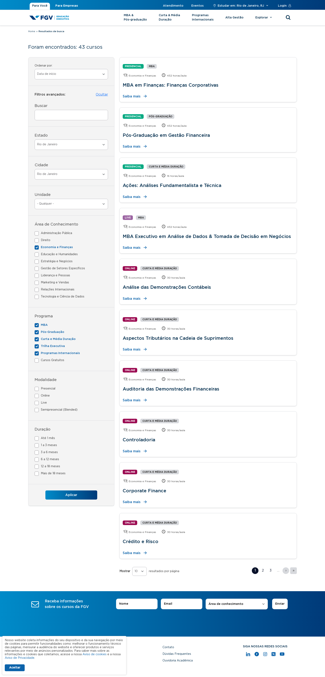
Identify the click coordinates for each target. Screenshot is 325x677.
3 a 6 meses (49, 452)
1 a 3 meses (49, 445)
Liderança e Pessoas (55, 275)
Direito (45, 240)
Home (31, 31)
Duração (42, 429)
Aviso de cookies (94, 654)
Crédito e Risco (140, 541)
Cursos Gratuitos (52, 360)
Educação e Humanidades (59, 254)
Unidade (43, 195)
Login (285, 5)
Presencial (48, 388)
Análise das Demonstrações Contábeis (167, 287)
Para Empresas (66, 5)
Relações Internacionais (57, 289)
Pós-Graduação (52, 332)
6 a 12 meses (50, 459)
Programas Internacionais (202, 17)
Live (44, 402)
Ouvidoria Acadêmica (177, 660)
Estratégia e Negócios (57, 261)
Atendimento (173, 5)
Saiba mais (132, 96)
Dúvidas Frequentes (176, 654)
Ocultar (102, 94)
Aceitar (14, 667)
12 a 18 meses (50, 466)
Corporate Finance (144, 491)
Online (45, 395)
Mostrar (124, 571)
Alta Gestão (234, 17)
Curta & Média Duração (169, 17)
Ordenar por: (43, 65)
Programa (44, 316)
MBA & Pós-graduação (135, 17)
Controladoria (139, 440)
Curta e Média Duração (58, 339)
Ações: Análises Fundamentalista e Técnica (172, 185)
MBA (44, 325)
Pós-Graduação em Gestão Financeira (166, 135)
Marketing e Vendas (55, 282)
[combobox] (237, 604)
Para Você (39, 5)
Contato (168, 647)
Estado (41, 135)
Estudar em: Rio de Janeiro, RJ (240, 5)
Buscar (41, 106)
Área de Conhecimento (56, 224)
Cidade (41, 165)
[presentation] (162, 621)
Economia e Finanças (57, 247)
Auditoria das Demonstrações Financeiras (171, 389)
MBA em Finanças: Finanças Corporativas (170, 85)
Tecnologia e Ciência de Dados (62, 296)
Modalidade (46, 380)
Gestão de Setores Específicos (63, 268)
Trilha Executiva (53, 346)
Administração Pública (56, 233)
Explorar (264, 17)
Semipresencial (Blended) (59, 409)
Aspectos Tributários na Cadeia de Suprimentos (178, 338)
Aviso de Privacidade (19, 657)
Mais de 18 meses (53, 473)
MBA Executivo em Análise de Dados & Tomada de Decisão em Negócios (207, 236)
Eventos (197, 5)
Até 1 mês (48, 438)
